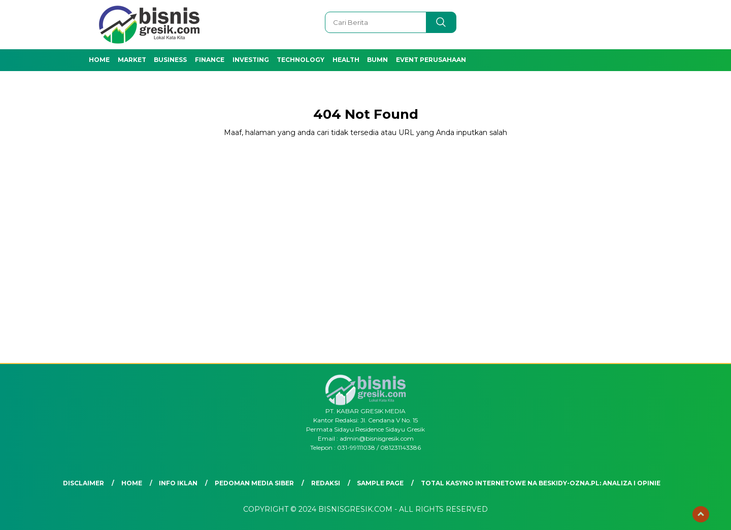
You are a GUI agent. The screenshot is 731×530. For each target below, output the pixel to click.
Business (170, 59)
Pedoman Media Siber (254, 483)
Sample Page (380, 483)
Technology (300, 59)
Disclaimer (83, 483)
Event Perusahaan (431, 59)
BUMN (377, 59)
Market (132, 59)
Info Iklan (178, 483)
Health (346, 59)
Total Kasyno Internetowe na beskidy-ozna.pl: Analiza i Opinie (540, 483)
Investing (250, 59)
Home (99, 59)
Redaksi (325, 483)
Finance (209, 59)
